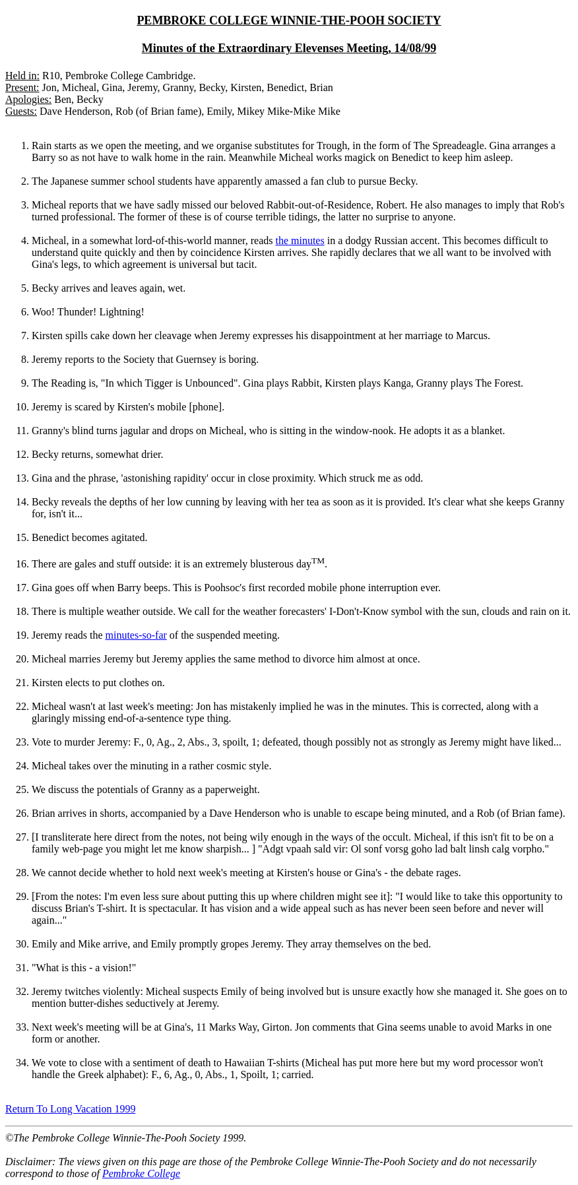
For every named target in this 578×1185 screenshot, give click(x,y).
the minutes (299, 240)
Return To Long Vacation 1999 (70, 1108)
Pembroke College (141, 1173)
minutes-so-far (136, 635)
